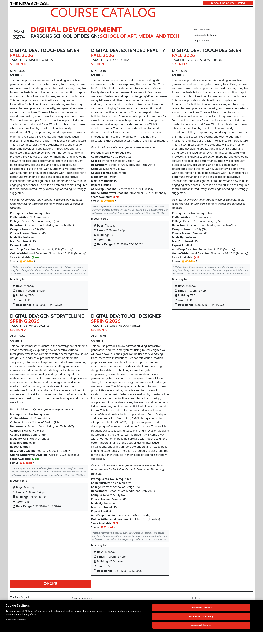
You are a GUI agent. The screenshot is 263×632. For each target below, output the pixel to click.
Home (50, 583)
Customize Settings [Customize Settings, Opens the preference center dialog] (201, 607)
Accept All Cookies (201, 624)
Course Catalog (103, 12)
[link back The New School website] (29, 4)
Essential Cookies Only (201, 616)
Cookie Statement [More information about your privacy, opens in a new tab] (16, 619)
